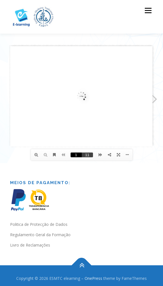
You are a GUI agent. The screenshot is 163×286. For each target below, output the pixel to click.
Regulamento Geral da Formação (40, 234)
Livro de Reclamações (30, 245)
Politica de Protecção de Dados (38, 224)
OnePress (93, 278)
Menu (147, 10)
